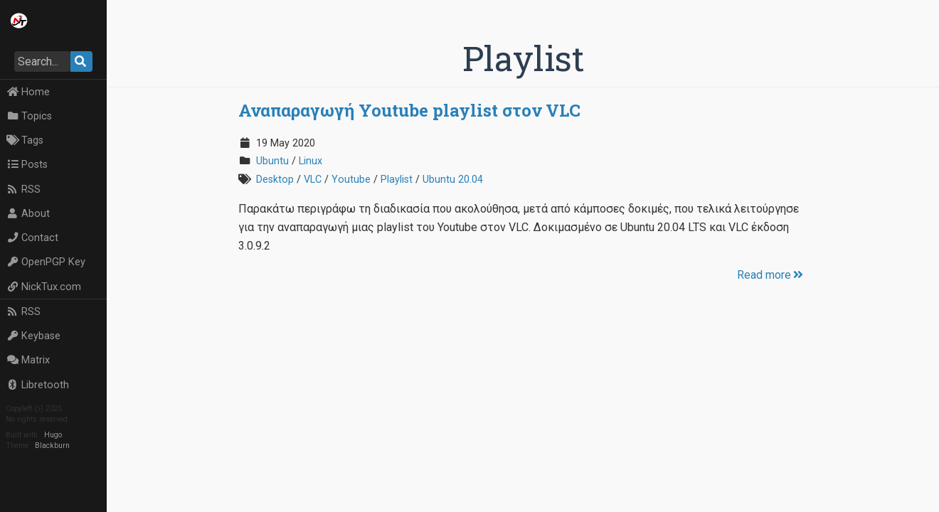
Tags (24, 140)
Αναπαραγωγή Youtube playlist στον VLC (409, 110)
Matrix (28, 360)
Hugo (53, 434)
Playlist (397, 180)
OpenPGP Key (45, 262)
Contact (32, 238)
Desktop (275, 180)
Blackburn (52, 445)
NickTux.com (43, 287)
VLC (313, 180)
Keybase (33, 336)
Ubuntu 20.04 (453, 180)
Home (28, 92)
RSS (23, 189)
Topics (29, 116)
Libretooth (37, 385)
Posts (27, 165)
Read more (771, 275)
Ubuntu (272, 161)
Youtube (351, 180)
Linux (310, 161)
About (28, 214)
